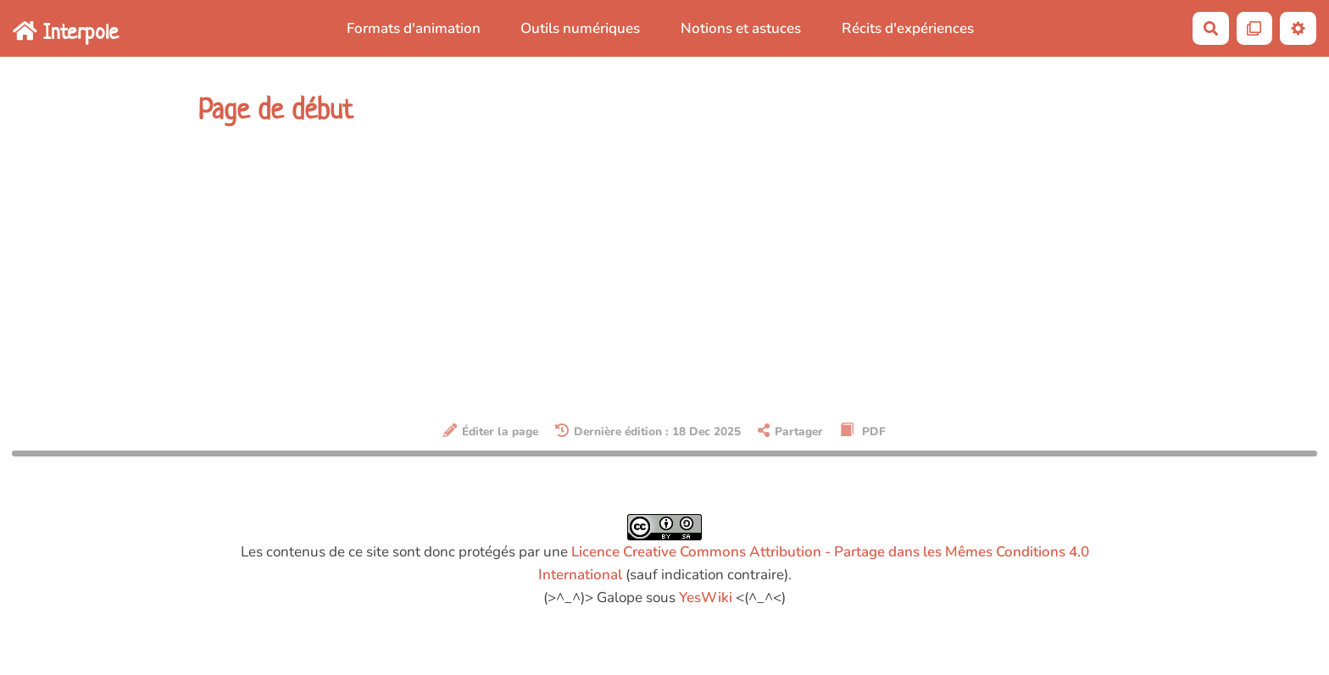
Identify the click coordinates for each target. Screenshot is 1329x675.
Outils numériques (580, 28)
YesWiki (705, 597)
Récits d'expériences (908, 28)
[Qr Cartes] (1255, 28)
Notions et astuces (741, 28)
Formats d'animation (414, 28)
